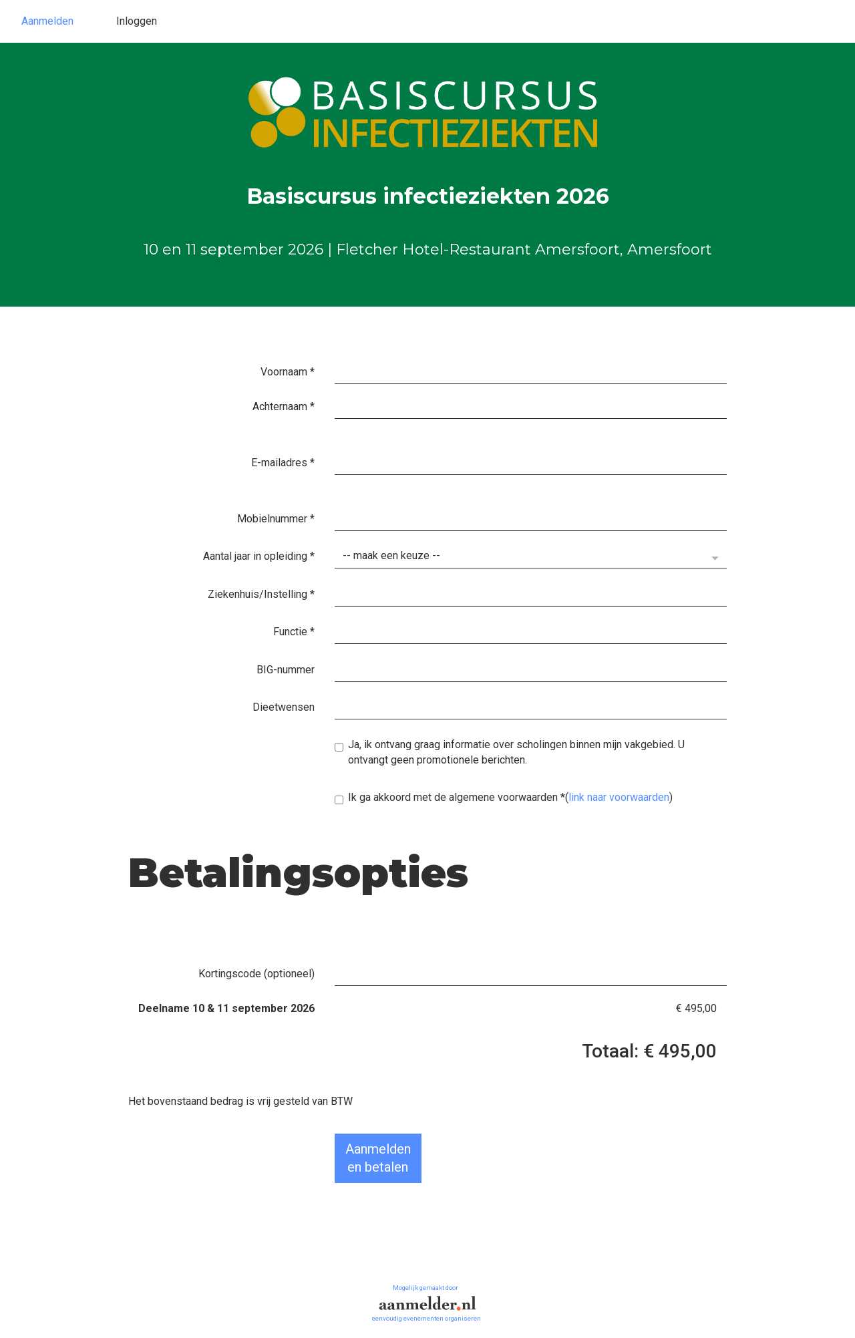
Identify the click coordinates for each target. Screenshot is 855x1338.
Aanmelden (47, 21)
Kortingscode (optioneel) (256, 973)
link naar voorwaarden (618, 797)
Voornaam (288, 371)
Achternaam (283, 406)
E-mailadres (283, 462)
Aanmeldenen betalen (378, 1158)
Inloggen (136, 21)
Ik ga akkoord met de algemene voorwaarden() (504, 797)
